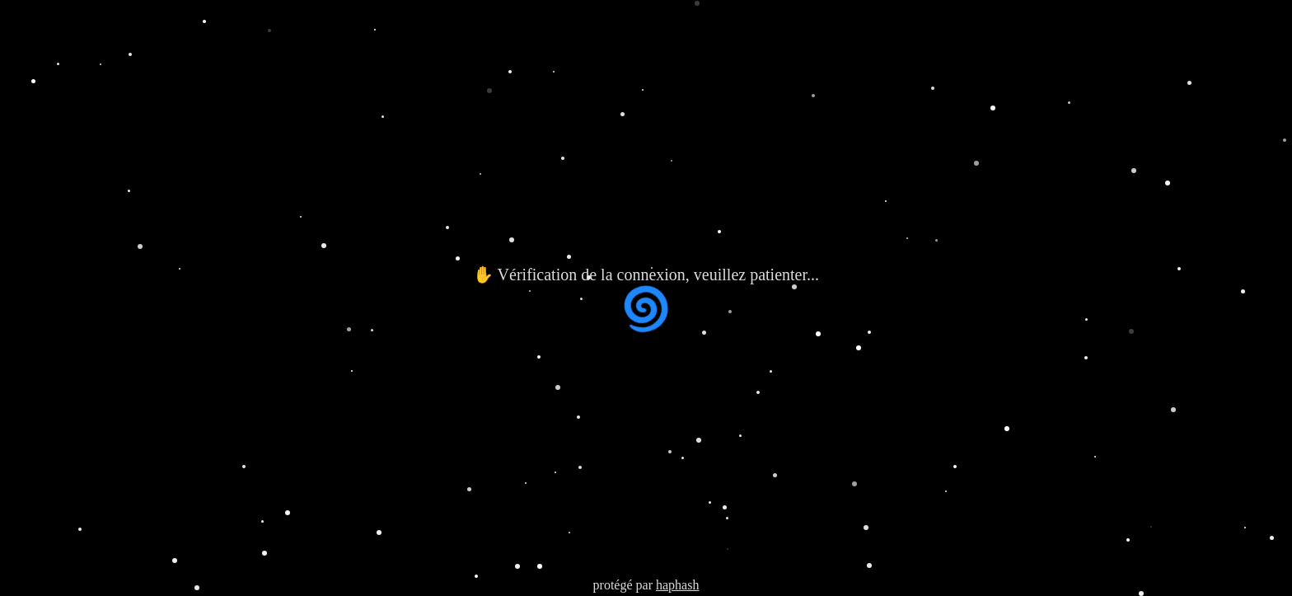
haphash (677, 585)
